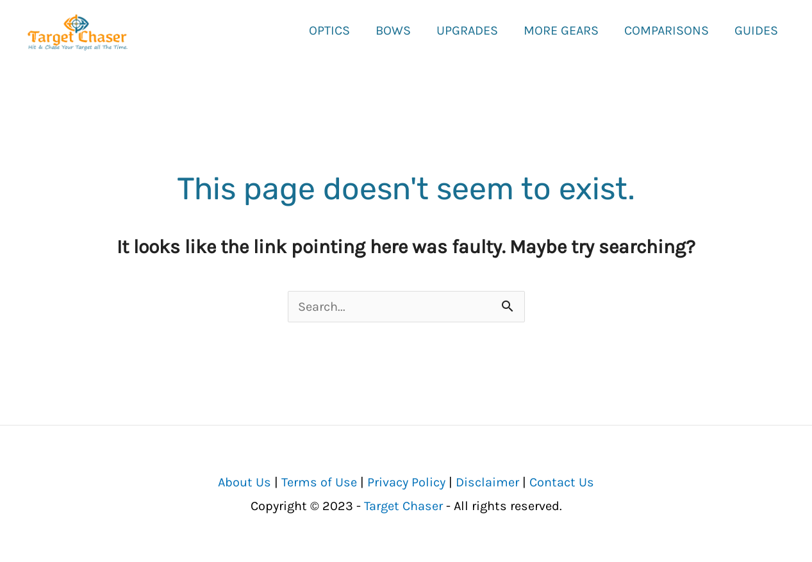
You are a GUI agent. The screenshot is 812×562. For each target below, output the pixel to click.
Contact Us (561, 481)
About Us (244, 481)
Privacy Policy (406, 481)
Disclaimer (487, 481)
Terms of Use (319, 481)
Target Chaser (403, 505)
